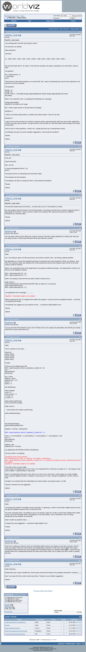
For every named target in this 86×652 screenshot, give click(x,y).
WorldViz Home (70, 643)
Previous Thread (39, 591)
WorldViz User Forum (13, 16)
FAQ (29, 21)
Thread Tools (53, 29)
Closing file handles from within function (16, 631)
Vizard (22, 16)
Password (56, 18)
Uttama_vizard (12, 35)
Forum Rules (8, 611)
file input (7, 625)
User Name (57, 15)
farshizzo (9, 231)
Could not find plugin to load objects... (15, 622)
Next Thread (48, 591)
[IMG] (6, 607)
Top (83, 643)
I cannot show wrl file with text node (15, 634)
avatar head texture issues (12, 628)
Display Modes (75, 29)
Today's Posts (50, 21)
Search (73, 21)
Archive (78, 643)
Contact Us (61, 643)
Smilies (7, 606)
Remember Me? (75, 16)
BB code (7, 604)
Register (13, 21)
